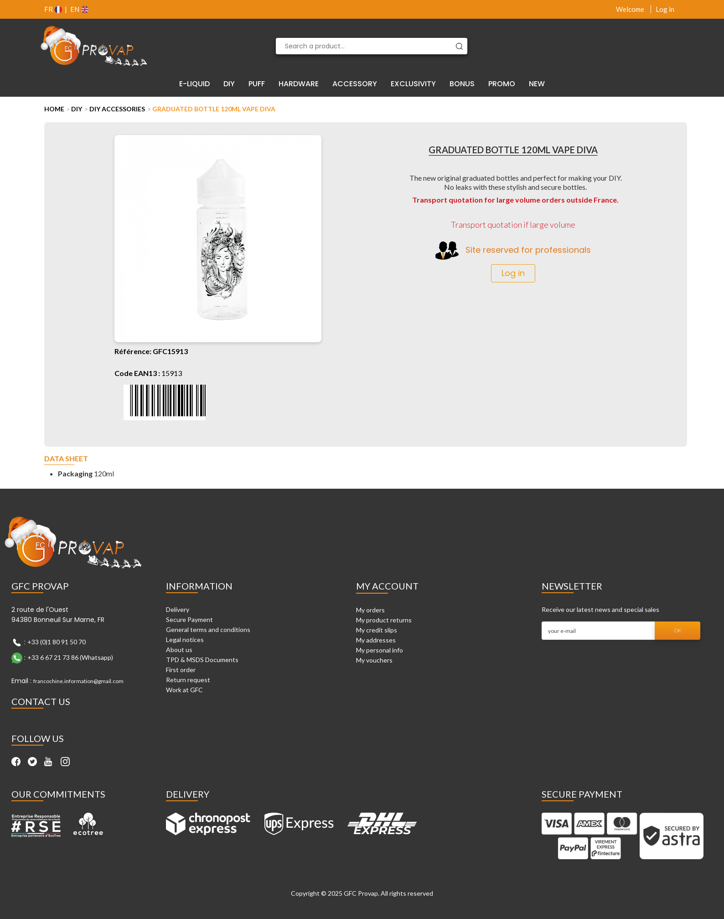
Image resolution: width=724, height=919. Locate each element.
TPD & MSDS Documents (202, 659)
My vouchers (374, 660)
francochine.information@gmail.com (78, 681)
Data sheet (66, 459)
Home (54, 109)
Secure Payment (189, 619)
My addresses (376, 640)
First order (181, 670)
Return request (188, 680)
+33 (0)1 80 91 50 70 (56, 642)
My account (387, 585)
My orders (370, 610)
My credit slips (376, 630)
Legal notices (185, 639)
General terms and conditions (208, 629)
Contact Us (40, 701)
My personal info (379, 650)
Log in (665, 9)
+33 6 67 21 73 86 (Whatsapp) (70, 657)
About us (179, 649)
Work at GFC (184, 690)
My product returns (384, 620)
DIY (76, 109)
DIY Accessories (117, 109)
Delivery (177, 609)
